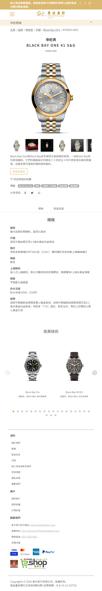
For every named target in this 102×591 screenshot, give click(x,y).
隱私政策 (16, 478)
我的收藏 (16, 504)
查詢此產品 (18, 171)
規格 (40, 208)
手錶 (38, 30)
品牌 (20, 30)
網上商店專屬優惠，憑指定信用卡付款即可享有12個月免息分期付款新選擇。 (43, 5)
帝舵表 (29, 30)
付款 (14, 460)
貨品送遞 (59, 208)
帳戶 (12, 491)
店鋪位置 (16, 542)
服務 (14, 448)
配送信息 (16, 454)
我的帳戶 (16, 498)
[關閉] (90, 3)
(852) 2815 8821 (29, 536)
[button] (94, 372)
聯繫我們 (16, 483)
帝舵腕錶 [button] (16, 23)
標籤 (12, 185)
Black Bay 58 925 (74, 392)
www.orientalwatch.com (43, 525)
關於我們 (16, 442)
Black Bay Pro (32, 392)
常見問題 (16, 472)
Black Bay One (51, 30)
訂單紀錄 (16, 510)
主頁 (12, 30)
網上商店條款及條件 (21, 466)
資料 (12, 435)
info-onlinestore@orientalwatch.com (40, 530)
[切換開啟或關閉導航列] (12, 14)
